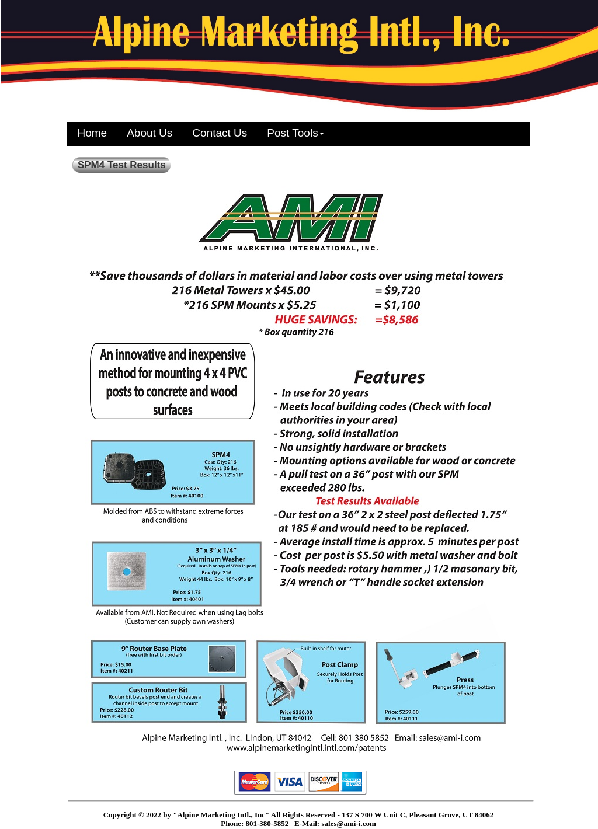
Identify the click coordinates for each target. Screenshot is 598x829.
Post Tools (295, 133)
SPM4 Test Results (122, 164)
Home (92, 133)
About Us (149, 133)
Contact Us (219, 133)
